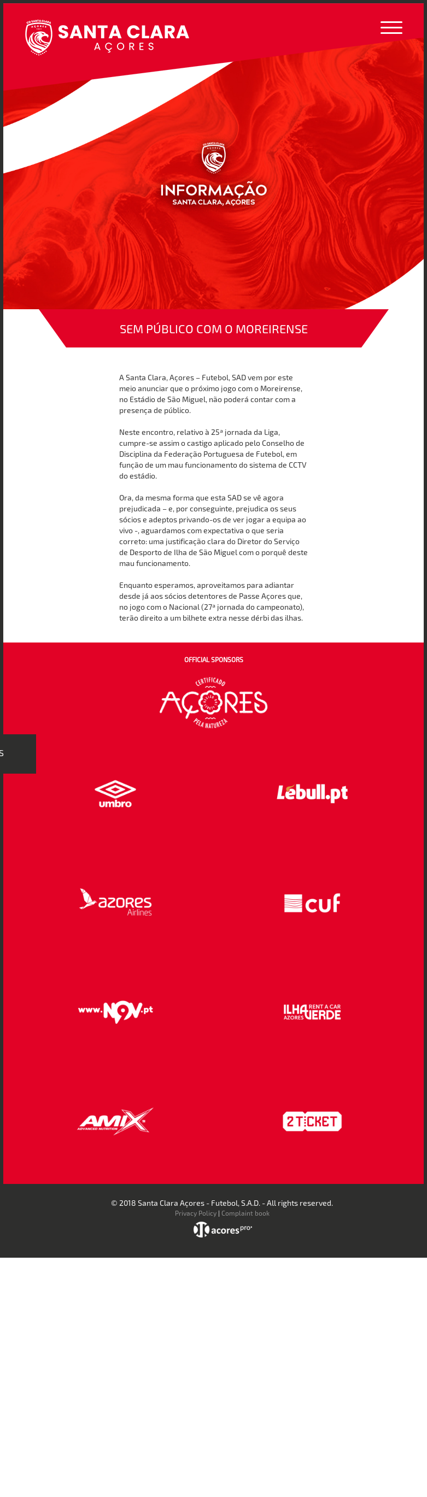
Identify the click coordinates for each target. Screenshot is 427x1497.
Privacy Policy (196, 1213)
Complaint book (245, 1213)
